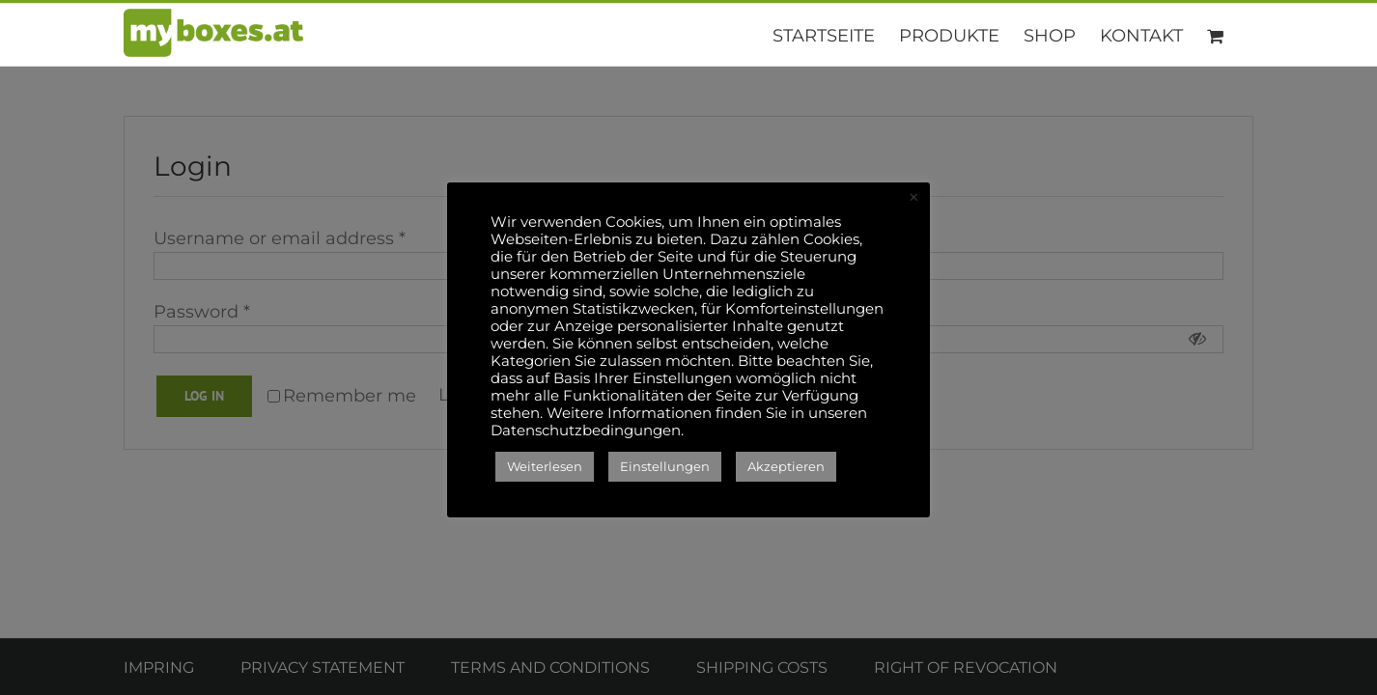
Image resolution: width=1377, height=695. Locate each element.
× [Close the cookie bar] (914, 197)
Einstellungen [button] (665, 466)
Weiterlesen (544, 466)
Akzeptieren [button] (786, 466)
